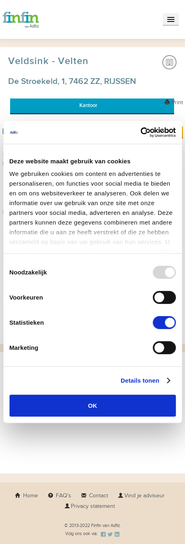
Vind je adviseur (141, 495)
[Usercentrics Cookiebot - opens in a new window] (140, 132)
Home (26, 495)
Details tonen (140, 380)
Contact (94, 495)
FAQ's (59, 495)
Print (173, 102)
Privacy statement (89, 506)
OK (92, 405)
